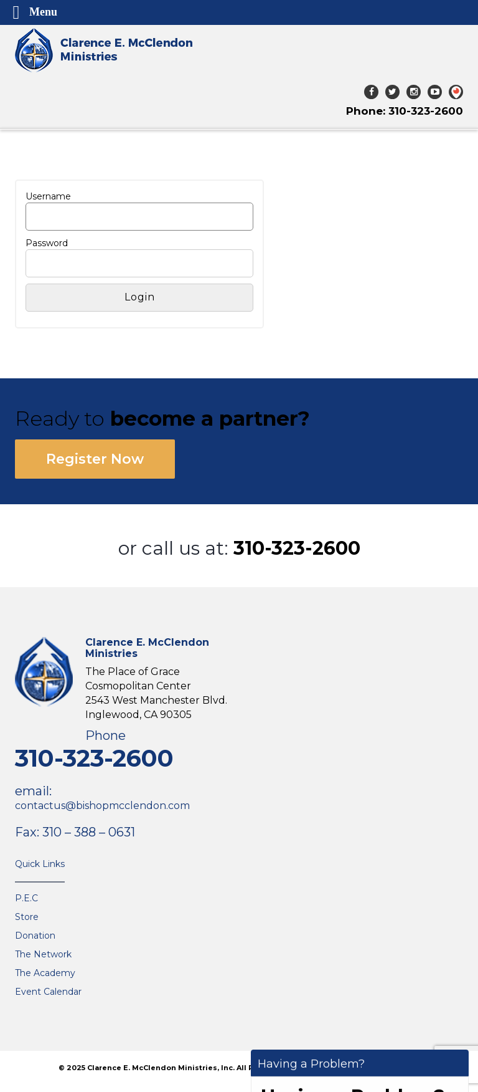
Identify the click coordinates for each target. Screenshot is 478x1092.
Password (47, 243)
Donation (35, 935)
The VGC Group (394, 1067)
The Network (43, 954)
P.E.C (26, 898)
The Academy (45, 973)
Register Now (95, 459)
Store (27, 916)
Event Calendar (48, 991)
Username (48, 196)
